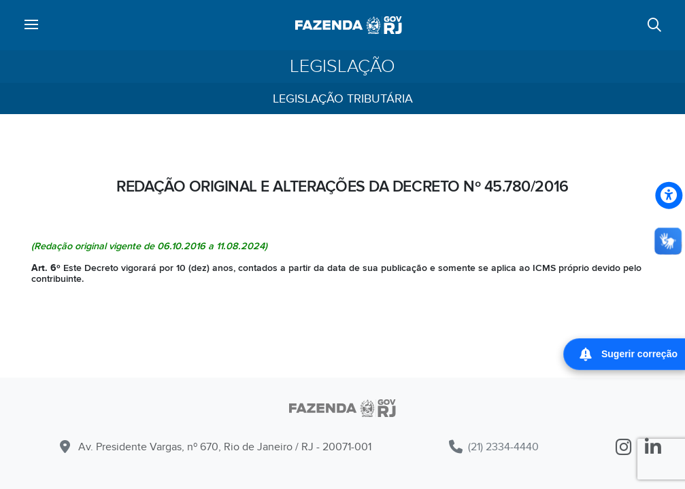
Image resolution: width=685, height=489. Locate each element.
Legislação (342, 66)
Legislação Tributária (343, 99)
